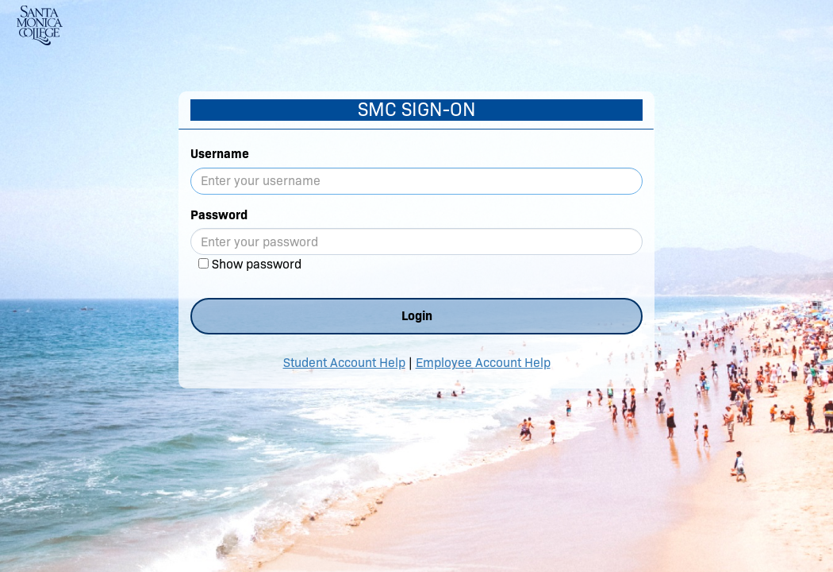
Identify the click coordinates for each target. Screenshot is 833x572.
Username (219, 153)
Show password (256, 264)
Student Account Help (344, 362)
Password (219, 214)
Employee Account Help (483, 362)
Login (416, 315)
